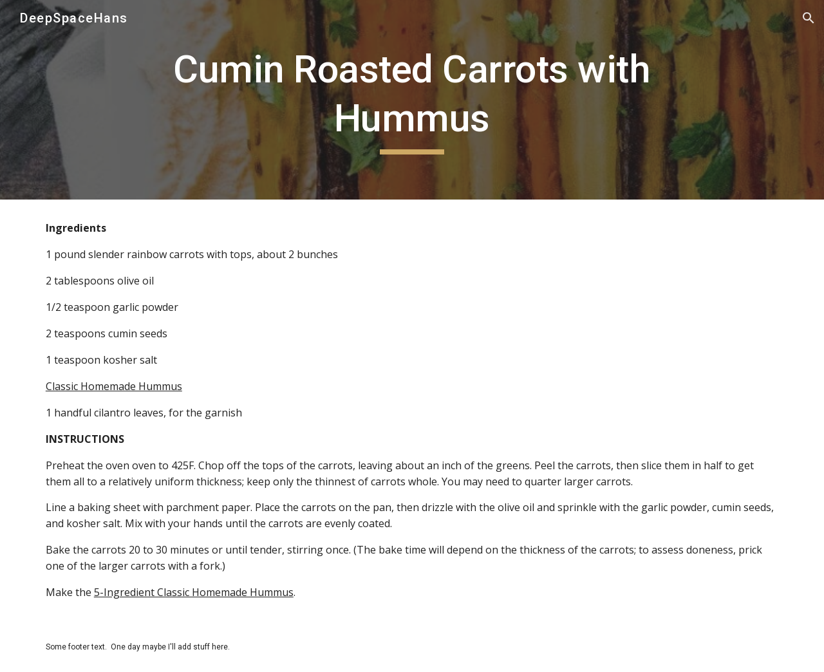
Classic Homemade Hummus (114, 386)
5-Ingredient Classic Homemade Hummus (194, 592)
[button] (808, 18)
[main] (412, 99)
